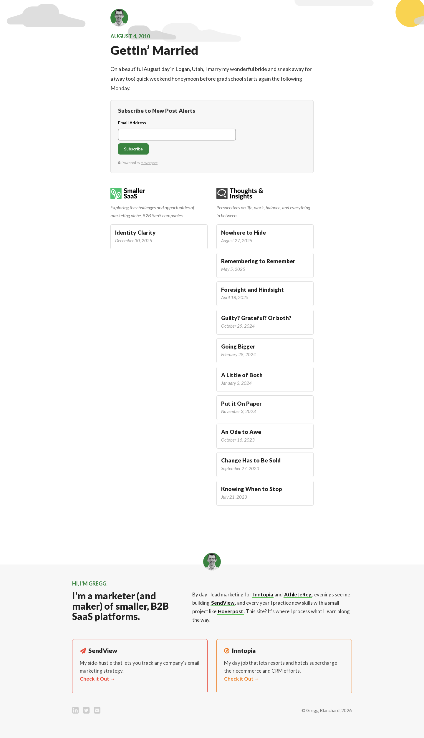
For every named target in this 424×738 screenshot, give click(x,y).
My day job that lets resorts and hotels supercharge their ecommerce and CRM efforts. (280, 671)
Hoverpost (230, 611)
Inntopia (263, 594)
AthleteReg (298, 594)
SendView (222, 603)
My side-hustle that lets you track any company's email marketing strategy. (139, 671)
